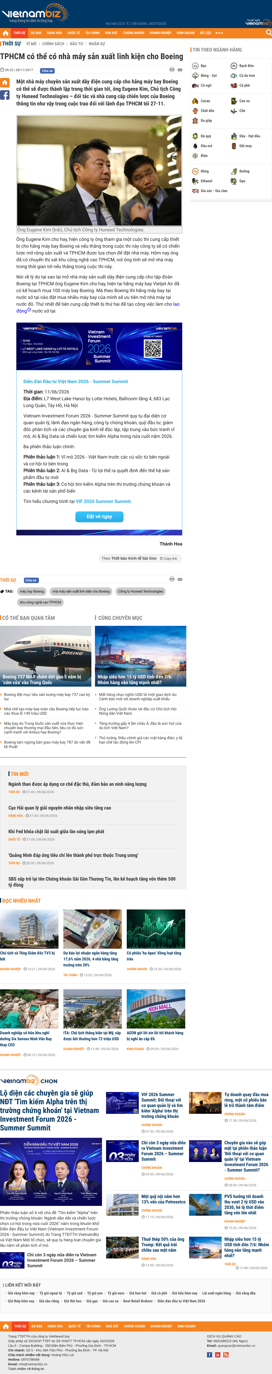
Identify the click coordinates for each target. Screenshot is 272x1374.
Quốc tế (14, 839)
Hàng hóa (15, 816)
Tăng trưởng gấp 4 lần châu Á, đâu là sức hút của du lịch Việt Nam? (140, 725)
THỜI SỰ (19, 33)
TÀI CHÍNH (92, 33)
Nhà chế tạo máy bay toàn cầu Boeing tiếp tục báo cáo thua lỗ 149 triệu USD (46, 711)
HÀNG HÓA (54, 33)
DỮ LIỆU (205, 33)
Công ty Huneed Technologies (140, 591)
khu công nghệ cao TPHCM (40, 602)
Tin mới (20, 774)
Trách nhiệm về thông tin (26, 1369)
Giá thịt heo (72, 1301)
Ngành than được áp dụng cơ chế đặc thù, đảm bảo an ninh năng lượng (77, 784)
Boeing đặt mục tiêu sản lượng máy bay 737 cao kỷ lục (47, 697)
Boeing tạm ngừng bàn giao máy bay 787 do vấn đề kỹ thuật (47, 744)
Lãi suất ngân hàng (216, 1293)
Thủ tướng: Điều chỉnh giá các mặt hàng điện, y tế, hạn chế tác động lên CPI (141, 740)
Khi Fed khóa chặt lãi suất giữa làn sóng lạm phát (56, 832)
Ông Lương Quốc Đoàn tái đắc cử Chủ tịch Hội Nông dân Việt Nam (138, 711)
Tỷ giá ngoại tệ (51, 1293)
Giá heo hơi (137, 1293)
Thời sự (11, 43)
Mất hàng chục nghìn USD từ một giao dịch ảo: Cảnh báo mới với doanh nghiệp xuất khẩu (138, 697)
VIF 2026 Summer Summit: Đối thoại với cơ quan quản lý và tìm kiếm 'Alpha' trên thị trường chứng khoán (162, 1105)
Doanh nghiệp (10, 969)
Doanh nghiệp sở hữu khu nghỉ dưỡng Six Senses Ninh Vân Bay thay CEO (26, 1038)
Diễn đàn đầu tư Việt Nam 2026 (181, 1301)
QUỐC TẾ (73, 33)
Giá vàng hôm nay (21, 1293)
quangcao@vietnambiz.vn (236, 1346)
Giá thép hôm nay (21, 1301)
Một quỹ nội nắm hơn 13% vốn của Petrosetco (163, 1199)
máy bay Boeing (32, 591)
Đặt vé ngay (99, 517)
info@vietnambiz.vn (33, 1364)
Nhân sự (97, 43)
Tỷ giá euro (115, 1293)
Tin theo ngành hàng (217, 50)
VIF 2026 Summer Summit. (104, 501)
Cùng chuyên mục (120, 618)
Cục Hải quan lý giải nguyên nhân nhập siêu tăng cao (59, 808)
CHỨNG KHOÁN (133, 33)
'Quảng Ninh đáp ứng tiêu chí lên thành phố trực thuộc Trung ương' (73, 855)
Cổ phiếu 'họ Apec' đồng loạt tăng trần (154, 956)
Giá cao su (111, 1301)
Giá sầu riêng (49, 1301)
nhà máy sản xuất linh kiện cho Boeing (81, 591)
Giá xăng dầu (245, 1293)
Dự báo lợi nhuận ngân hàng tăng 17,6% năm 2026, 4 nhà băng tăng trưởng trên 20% (90, 959)
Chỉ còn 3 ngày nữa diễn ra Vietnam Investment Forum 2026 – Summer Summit (61, 1260)
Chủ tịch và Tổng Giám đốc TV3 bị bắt (27, 956)
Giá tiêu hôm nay (184, 1293)
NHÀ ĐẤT (111, 33)
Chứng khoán (137, 969)
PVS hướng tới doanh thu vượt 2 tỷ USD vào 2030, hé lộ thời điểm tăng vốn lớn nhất (244, 1205)
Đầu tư (76, 43)
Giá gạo (92, 1301)
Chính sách (53, 43)
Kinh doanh (135, 1049)
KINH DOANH (186, 33)
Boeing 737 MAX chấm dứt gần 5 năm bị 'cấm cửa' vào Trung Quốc (42, 680)
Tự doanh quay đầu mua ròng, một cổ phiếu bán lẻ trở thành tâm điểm (246, 1100)
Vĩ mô (31, 43)
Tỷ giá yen (95, 1293)
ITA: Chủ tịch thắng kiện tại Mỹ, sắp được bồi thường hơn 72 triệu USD (92, 1035)
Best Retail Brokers (138, 1301)
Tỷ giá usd (74, 1293)
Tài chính (70, 975)
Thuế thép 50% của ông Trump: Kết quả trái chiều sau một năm (162, 1245)
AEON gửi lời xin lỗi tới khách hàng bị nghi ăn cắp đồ (155, 1035)
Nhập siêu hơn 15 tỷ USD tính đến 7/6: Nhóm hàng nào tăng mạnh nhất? (135, 680)
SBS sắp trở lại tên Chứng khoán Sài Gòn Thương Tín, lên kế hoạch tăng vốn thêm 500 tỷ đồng (91, 882)
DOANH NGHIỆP (160, 33)
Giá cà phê (159, 1293)
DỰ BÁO (36, 33)
